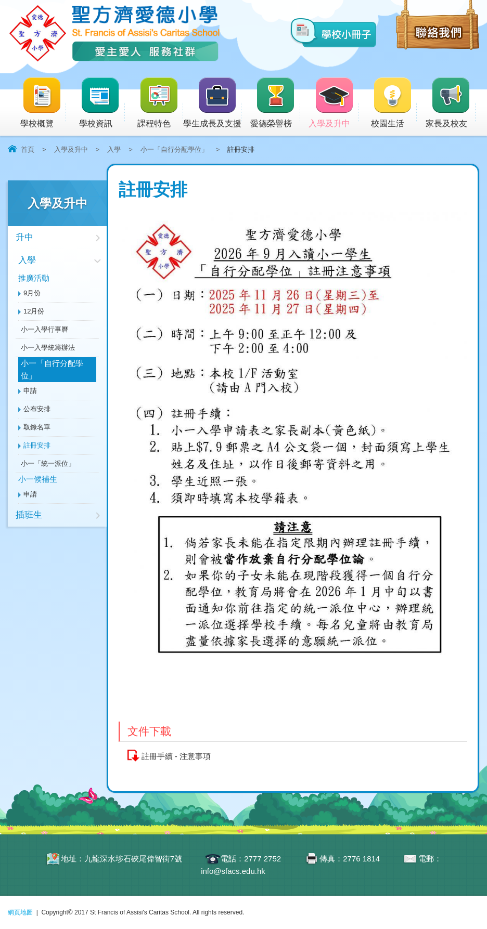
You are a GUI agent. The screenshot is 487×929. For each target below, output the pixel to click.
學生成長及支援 (212, 103)
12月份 (33, 311)
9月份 (32, 293)
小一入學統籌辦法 (48, 347)
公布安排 (36, 409)
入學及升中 (333, 103)
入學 (114, 149)
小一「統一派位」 (48, 463)
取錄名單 (36, 427)
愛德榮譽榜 (273, 103)
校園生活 (394, 103)
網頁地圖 (20, 912)
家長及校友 (451, 103)
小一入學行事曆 (44, 329)
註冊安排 (36, 445)
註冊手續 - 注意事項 (176, 756)
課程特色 (160, 103)
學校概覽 (43, 103)
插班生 (29, 515)
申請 (30, 391)
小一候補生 (37, 479)
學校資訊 (102, 103)
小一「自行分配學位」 (174, 149)
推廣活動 (33, 277)
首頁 (27, 149)
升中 (24, 237)
